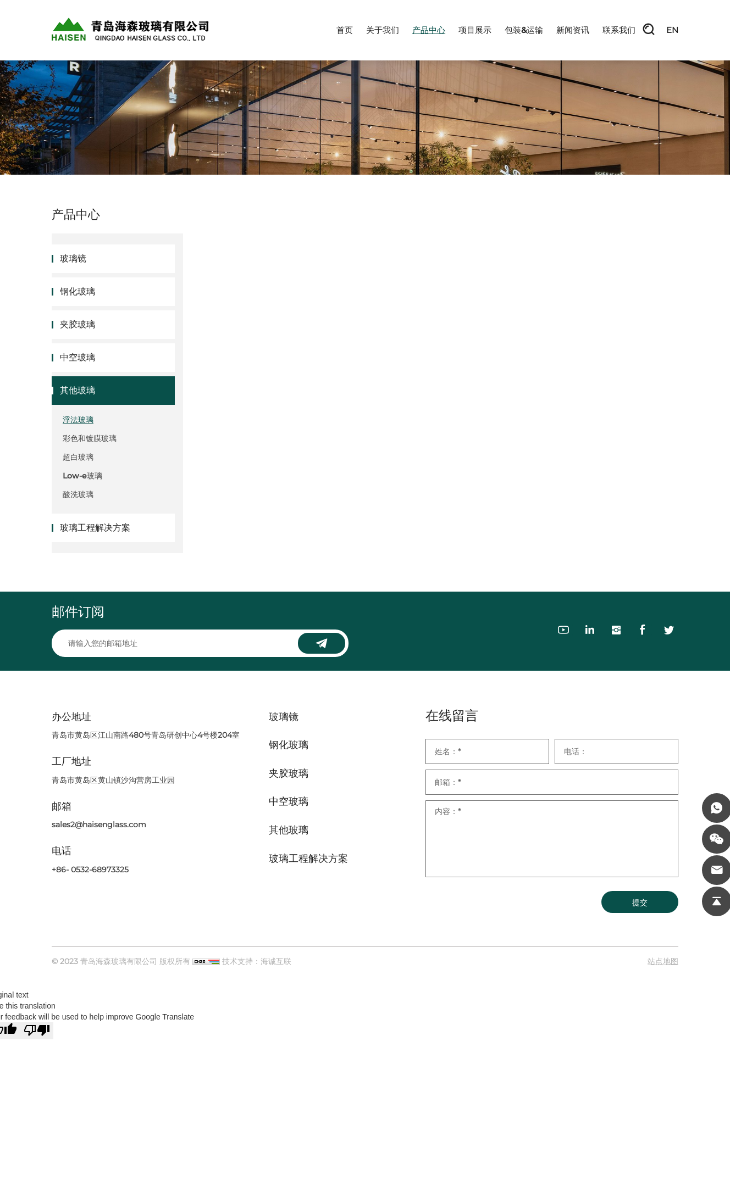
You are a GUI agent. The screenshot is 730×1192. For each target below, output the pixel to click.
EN (672, 30)
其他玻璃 (77, 390)
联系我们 (618, 30)
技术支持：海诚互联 (256, 961)
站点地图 (663, 961)
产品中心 (428, 30)
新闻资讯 (572, 30)
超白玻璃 (78, 457)
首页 (344, 30)
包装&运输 (524, 30)
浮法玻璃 (78, 420)
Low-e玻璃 (82, 476)
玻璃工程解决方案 (95, 527)
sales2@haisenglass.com (99, 824)
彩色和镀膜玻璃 (90, 438)
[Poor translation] (36, 1030)
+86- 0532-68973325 (90, 869)
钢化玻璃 (77, 291)
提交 (640, 902)
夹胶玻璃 (77, 324)
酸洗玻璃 (78, 494)
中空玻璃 (77, 357)
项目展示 (474, 30)
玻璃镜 (73, 258)
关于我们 (382, 30)
